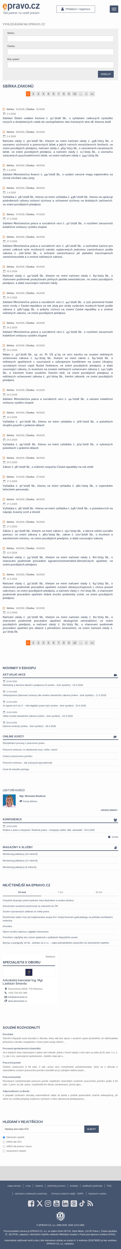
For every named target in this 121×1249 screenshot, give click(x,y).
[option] (60, 800)
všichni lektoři (109, 810)
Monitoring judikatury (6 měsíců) (19, 867)
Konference (60, 820)
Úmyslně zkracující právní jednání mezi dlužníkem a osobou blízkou (38, 900)
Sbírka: (11, 33)
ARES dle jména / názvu (17, 1146)
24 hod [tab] (22, 892)
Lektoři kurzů (14, 790)
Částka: (11, 46)
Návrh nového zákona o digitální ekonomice (26, 931)
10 (74, 93)
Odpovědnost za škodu (16, 1091)
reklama (39, 1186)
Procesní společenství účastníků (22, 1048)
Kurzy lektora (28, 801)
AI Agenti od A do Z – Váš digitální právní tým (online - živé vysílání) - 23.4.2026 (60, 703)
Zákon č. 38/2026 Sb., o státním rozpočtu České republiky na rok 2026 (48, 466)
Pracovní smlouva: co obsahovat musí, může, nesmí (30, 749)
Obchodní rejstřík (13, 1137)
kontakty (74, 1186)
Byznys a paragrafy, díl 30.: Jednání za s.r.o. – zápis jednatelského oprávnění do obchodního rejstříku (56, 942)
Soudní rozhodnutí (21, 1027)
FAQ (109, 1186)
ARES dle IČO (12, 1141)
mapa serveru (14, 1186)
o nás (28, 1186)
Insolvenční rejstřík (14, 1151)
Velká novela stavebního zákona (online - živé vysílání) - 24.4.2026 (60, 714)
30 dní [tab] (99, 892)
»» (92, 93)
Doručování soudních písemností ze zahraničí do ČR (30, 906)
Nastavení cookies (97, 1193)
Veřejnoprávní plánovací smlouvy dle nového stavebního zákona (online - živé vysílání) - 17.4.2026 (60, 693)
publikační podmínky (92, 1186)
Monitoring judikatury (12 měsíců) (20, 860)
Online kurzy (60, 737)
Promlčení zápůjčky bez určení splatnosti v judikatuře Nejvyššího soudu (40, 937)
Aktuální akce (60, 675)
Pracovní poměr (12, 1062)
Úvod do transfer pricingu (16, 769)
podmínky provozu (56, 1186)
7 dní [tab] (60, 892)
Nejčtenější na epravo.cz (26, 885)
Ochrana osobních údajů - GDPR (67, 1193)
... (81, 93)
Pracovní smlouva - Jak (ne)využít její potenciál (27, 762)
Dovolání (7, 926)
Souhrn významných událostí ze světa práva (26, 911)
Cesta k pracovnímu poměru (17, 756)
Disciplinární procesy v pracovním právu (24, 743)
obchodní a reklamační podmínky (31, 1193)
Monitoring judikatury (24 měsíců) (20, 854)
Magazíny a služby (60, 847)
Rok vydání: (13, 59)
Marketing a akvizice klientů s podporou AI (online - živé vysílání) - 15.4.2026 (60, 683)
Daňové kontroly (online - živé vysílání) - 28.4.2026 (60, 724)
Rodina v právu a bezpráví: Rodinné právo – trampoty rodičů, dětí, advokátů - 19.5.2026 (60, 828)
